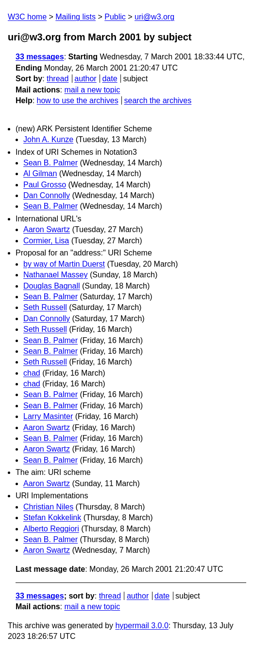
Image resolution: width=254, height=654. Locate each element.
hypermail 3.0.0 (141, 625)
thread (57, 78)
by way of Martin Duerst (64, 264)
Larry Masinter (48, 416)
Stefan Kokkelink (52, 517)
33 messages (40, 57)
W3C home (27, 17)
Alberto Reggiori (51, 529)
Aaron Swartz (46, 229)
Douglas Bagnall (51, 286)
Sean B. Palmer (50, 163)
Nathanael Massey (55, 275)
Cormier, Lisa (46, 240)
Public (115, 17)
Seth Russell (45, 307)
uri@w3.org (154, 17)
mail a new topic (92, 90)
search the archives (158, 100)
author (85, 78)
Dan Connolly (46, 195)
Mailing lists (75, 17)
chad (31, 373)
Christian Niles (48, 507)
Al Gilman (40, 173)
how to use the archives (78, 100)
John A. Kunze (48, 139)
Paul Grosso (44, 185)
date (109, 78)
